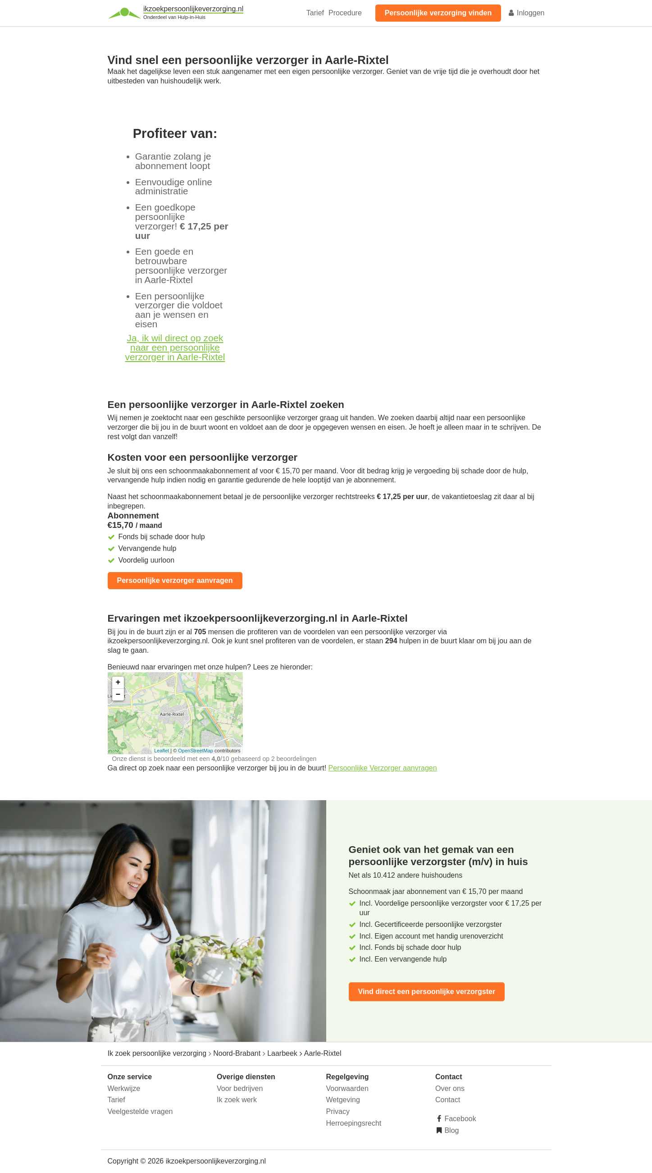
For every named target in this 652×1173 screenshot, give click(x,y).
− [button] (118, 694)
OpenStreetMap (195, 750)
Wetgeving (343, 1100)
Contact (447, 1100)
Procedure (345, 13)
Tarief (315, 13)
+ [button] (118, 682)
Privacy (338, 1111)
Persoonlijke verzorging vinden (438, 13)
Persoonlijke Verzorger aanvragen (382, 768)
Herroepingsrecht (354, 1123)
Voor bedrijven (240, 1088)
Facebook (459, 1119)
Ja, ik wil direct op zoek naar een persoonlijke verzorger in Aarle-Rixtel (175, 347)
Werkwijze (124, 1088)
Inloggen (526, 13)
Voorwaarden (347, 1088)
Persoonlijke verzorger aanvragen (175, 580)
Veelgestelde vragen (140, 1111)
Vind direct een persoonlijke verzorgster (427, 991)
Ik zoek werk (237, 1100)
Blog (450, 1130)
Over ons (450, 1088)
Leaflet (161, 750)
